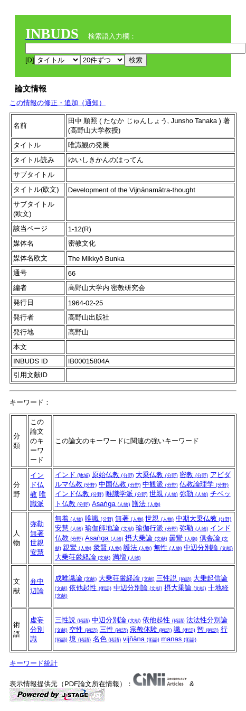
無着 (69, 518)
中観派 (160, 484)
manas (178, 639)
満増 (126, 557)
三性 (114, 629)
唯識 (99, 518)
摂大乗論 (146, 538)
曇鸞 (183, 538)
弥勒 (193, 494)
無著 (37, 533)
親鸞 (77, 547)
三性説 (174, 578)
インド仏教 (37, 484)
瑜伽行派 (157, 528)
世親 (163, 494)
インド (72, 475)
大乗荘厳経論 (83, 557)
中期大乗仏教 (204, 518)
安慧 (37, 552)
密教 (193, 475)
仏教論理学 (204, 484)
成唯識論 (76, 578)
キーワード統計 (34, 663)
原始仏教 (113, 475)
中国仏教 (120, 484)
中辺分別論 (208, 547)
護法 (146, 504)
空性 (83, 629)
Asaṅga (111, 504)
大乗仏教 (157, 475)
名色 (107, 639)
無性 (168, 547)
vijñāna (141, 639)
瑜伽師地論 (109, 528)
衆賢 (107, 547)
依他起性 (90, 588)
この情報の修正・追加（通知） (58, 103)
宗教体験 (151, 629)
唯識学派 (127, 494)
